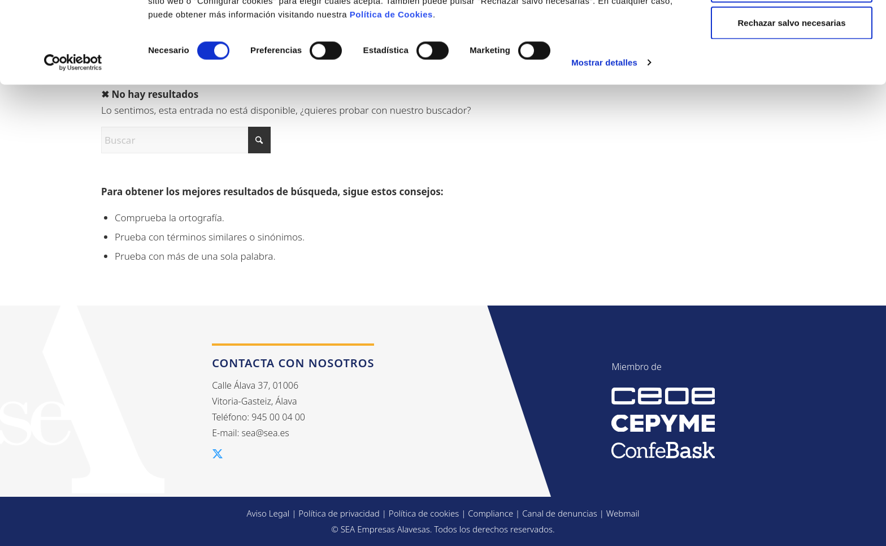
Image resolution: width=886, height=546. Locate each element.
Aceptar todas (791, 30)
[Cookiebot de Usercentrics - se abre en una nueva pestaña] (73, 143)
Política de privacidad (339, 513)
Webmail (623, 513)
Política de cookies (424, 513)
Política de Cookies (391, 95)
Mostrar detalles (604, 143)
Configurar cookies (792, 67)
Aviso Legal (267, 513)
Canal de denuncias (559, 513)
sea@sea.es (265, 433)
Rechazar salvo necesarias (792, 104)
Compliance (490, 513)
